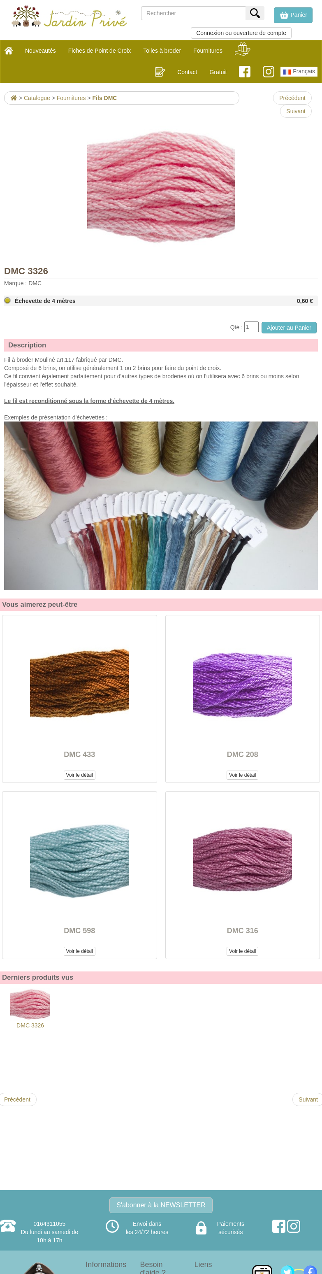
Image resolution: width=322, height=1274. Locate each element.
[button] (293, 15)
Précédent (292, 98)
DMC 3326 (30, 1008)
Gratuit (218, 72)
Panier (293, 15)
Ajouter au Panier (289, 327)
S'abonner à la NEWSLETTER (160, 1205)
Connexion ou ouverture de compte (241, 33)
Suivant (296, 111)
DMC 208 (242, 754)
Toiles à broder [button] (162, 50)
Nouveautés (40, 50)
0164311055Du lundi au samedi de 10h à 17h (49, 1232)
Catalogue (37, 98)
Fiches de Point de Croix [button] (99, 50)
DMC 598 (79, 931)
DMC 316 (242, 931)
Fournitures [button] (207, 50)
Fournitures (71, 98)
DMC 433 (79, 754)
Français (299, 72)
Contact (187, 72)
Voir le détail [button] (79, 775)
